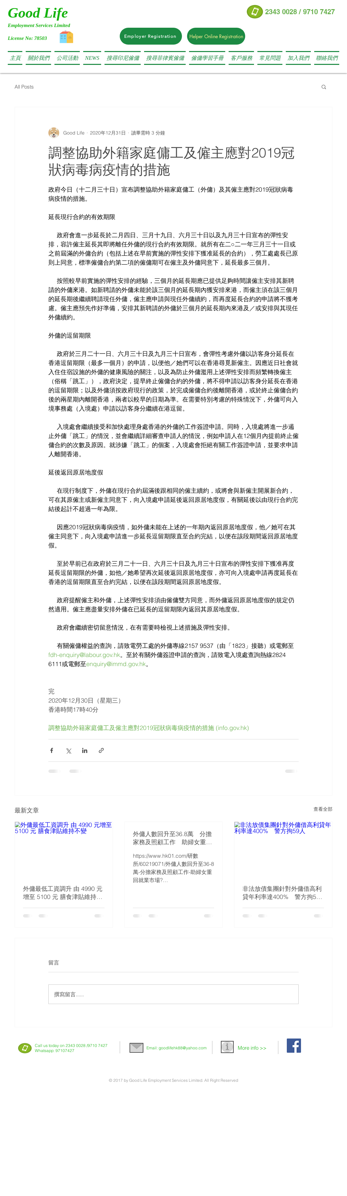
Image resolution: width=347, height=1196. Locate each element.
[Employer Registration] (151, 36)
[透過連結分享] (101, 750)
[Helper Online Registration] (216, 36)
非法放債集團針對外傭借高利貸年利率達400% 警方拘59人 (282, 893)
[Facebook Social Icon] (294, 1046)
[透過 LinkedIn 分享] (85, 750)
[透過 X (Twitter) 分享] (68, 750)
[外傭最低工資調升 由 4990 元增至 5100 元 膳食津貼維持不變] (64, 849)
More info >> (252, 1048)
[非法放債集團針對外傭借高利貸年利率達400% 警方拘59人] (283, 849)
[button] (122, 58)
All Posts (24, 86)
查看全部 (323, 809)
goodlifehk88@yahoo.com (183, 1047)
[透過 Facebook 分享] (51, 750)
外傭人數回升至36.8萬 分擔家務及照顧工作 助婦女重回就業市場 (172, 838)
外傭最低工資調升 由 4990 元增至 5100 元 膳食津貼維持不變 (62, 893)
